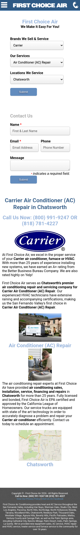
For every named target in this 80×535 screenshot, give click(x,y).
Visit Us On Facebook (52, 499)
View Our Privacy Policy (28, 499)
